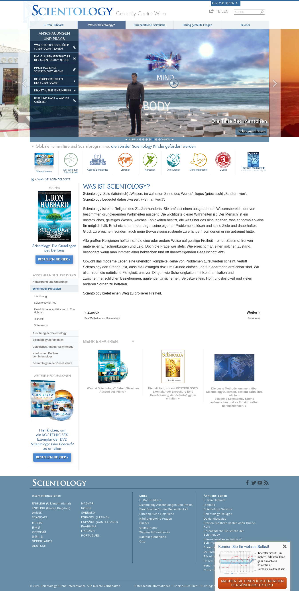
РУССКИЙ (39, 532)
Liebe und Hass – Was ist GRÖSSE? (51, 100)
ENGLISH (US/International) (51, 503)
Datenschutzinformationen (152, 586)
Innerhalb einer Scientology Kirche (48, 69)
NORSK (86, 508)
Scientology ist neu (45, 302)
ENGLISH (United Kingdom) (51, 508)
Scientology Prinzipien (46, 288)
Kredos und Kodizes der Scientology (45, 355)
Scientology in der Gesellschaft (52, 363)
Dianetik (38, 319)
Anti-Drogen (174, 161)
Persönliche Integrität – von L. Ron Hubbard (54, 311)
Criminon (125, 161)
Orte (142, 541)
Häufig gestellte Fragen (197, 25)
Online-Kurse (148, 527)
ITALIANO (88, 531)
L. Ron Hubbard (54, 25)
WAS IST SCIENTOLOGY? (53, 179)
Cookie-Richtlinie (185, 586)
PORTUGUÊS (90, 535)
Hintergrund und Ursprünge (50, 281)
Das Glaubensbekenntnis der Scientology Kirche (52, 58)
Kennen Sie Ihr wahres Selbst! (243, 547)
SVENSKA (88, 512)
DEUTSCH (39, 545)
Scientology (41, 325)
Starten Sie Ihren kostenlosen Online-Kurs (230, 525)
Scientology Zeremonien (48, 339)
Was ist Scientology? (101, 25)
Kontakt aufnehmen (152, 537)
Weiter (165, 139)
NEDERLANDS (42, 541)
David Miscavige (215, 518)
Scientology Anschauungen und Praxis (166, 504)
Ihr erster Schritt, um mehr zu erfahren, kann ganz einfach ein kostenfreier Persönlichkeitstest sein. (272, 561)
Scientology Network (218, 509)
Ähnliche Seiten (225, 3)
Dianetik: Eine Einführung (52, 91)
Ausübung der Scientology (50, 333)
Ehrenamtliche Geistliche (149, 25)
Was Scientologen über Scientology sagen (51, 47)
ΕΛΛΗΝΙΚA (88, 526)
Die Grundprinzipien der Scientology (48, 81)
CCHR (223, 161)
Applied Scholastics (97, 161)
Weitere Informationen (154, 532)
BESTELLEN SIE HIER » (54, 259)
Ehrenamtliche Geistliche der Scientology (224, 533)
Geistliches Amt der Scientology (53, 346)
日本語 (36, 527)
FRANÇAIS (39, 517)
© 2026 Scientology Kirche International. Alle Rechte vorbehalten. (75, 586)
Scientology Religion (218, 514)
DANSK (37, 512)
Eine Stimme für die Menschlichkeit (163, 509)
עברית (37, 522)
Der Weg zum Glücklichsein (71, 162)
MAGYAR (87, 503)
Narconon (150, 161)
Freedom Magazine (253, 168)
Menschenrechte (198, 161)
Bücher (245, 25)
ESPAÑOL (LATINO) (95, 517)
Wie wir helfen (44, 171)
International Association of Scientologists (223, 541)
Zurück (133, 139)
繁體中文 (37, 536)
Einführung (40, 296)
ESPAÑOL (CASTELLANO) (99, 522)
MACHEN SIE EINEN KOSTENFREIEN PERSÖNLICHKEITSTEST (252, 583)
